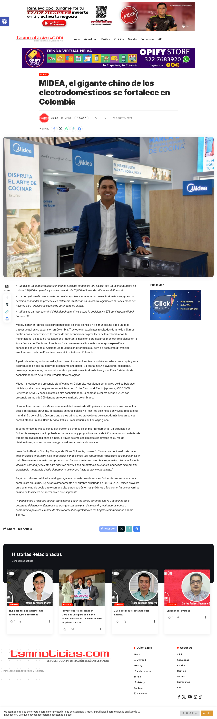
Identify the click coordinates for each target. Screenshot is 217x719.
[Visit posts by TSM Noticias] (44, 118)
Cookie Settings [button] (190, 713)
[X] (184, 698)
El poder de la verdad (181, 612)
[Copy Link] (76, 129)
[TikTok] (200, 698)
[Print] (83, 129)
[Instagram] (195, 698)
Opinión (14, 606)
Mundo (43, 74)
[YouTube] (190, 698)
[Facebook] (179, 698)
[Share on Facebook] (54, 129)
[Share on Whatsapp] (69, 129)
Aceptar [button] (207, 713)
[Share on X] (61, 129)
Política (67, 606)
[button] (4, 21)
